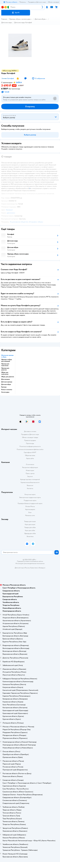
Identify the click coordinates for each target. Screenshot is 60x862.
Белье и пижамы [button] (6, 389)
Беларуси (42, 568)
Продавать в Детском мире (30, 434)
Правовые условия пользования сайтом (30, 561)
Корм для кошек (30, 524)
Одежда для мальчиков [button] (5, 364)
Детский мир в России (22, 568)
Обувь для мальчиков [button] (4, 373)
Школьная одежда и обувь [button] (7, 356)
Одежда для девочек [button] (5, 369)
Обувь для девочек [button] (7, 377)
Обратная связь (30, 455)
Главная (4, 19)
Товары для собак (30, 527)
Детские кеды (6, 22)
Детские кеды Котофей (23, 22)
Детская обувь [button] (6, 384)
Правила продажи (30, 440)
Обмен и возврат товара (30, 437)
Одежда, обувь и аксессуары (20, 19)
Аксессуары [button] (5, 392)
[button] (15, 12)
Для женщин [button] (5, 379)
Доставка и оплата (30, 431)
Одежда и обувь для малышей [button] (6, 360)
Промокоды (30, 443)
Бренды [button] (4, 387)
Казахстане (33, 568)
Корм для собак (30, 530)
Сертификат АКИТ (30, 452)
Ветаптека (30, 536)
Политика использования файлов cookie (30, 449)
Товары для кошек (30, 521)
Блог (30, 512)
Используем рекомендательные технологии (30, 563)
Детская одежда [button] (6, 382)
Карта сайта (30, 458)
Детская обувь (40, 19)
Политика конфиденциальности (30, 446)
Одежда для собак (30, 533)
